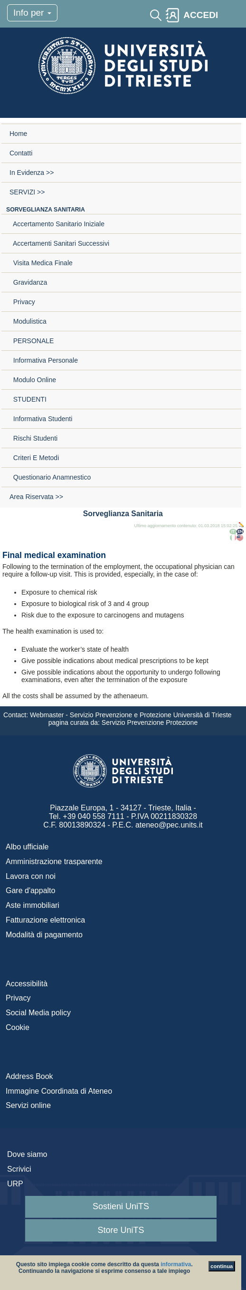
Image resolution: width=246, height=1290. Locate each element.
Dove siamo (27, 1154)
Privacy (22, 302)
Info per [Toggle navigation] (32, 13)
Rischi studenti (33, 438)
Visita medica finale (41, 263)
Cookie (17, 1027)
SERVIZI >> (27, 192)
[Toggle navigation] (230, 15)
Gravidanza (28, 282)
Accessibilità (26, 984)
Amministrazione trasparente (54, 861)
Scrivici (19, 1169)
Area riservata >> (36, 497)
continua (221, 1266)
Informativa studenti (40, 419)
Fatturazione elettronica (45, 920)
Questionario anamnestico (50, 477)
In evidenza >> (31, 172)
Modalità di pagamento (44, 935)
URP (15, 1184)
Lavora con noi (31, 876)
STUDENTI (28, 399)
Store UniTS (120, 1230)
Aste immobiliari (32, 905)
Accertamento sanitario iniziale (56, 224)
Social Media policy (38, 1013)
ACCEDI (200, 15)
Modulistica (28, 321)
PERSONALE (31, 341)
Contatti (20, 153)
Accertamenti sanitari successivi (59, 243)
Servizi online (28, 1105)
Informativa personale (43, 360)
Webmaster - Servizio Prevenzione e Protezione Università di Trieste (131, 715)
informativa (176, 1264)
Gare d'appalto (30, 890)
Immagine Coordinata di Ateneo (59, 1091)
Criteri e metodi (34, 458)
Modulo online (32, 380)
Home (18, 133)
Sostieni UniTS (121, 1206)
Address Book (29, 1076)
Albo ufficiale (27, 847)
